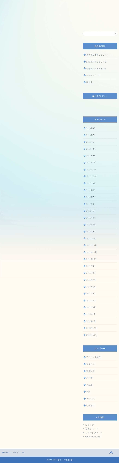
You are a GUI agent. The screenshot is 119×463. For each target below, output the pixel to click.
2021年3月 (91, 307)
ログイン (89, 424)
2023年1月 (91, 162)
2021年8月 (91, 272)
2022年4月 (91, 217)
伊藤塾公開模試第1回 (96, 68)
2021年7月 (91, 279)
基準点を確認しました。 (97, 54)
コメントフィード (94, 432)
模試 (88, 391)
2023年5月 (91, 141)
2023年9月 (91, 128)
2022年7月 (91, 197)
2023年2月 (91, 155)
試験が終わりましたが (96, 61)
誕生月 (89, 82)
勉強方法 (90, 364)
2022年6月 (91, 204)
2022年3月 (91, 224)
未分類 (89, 377)
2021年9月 (91, 266)
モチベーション (93, 75)
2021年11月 (91, 252)
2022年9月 (91, 183)
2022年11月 (91, 169)
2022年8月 (91, 190)
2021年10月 (91, 259)
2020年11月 (91, 334)
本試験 (89, 384)
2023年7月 (91, 135)
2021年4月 (91, 300)
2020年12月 (91, 328)
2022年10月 (91, 176)
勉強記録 (90, 371)
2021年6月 (91, 286)
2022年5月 (91, 210)
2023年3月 (91, 148)
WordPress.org (92, 436)
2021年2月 (91, 314)
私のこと (90, 398)
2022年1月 (91, 238)
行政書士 (90, 405)
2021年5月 (91, 293)
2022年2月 (91, 231)
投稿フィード (91, 428)
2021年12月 (91, 245)
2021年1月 (91, 321)
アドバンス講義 (93, 357)
